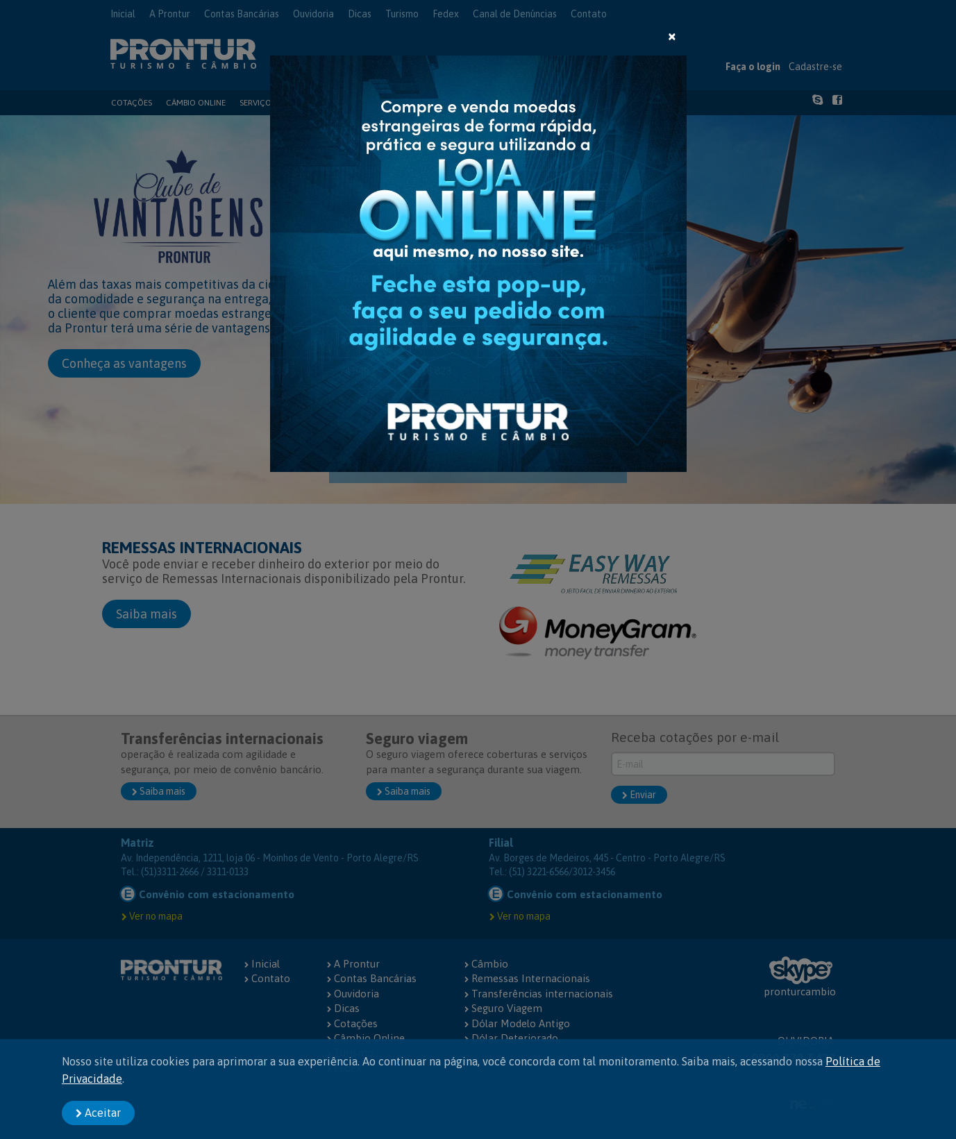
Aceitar (98, 1112)
